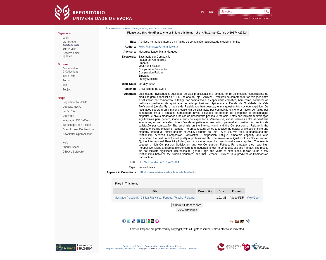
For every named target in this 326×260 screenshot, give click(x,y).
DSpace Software (72, 151)
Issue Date (68, 76)
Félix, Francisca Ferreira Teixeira (158, 47)
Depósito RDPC (72, 106)
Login (65, 37)
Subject (66, 89)
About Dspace (70, 147)
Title (64, 85)
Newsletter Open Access (77, 134)
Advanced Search (261, 18)
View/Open (253, 198)
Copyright (68, 115)
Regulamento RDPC (74, 102)
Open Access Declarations (78, 129)
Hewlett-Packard (178, 249)
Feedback (193, 249)
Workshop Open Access (76, 124)
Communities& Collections (70, 70)
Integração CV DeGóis (76, 120)
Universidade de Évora (170, 246)
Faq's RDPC (69, 111)
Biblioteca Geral (117, 28)
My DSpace (69, 42)
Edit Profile (69, 48)
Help (65, 142)
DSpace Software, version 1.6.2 (121, 249)
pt (202, 11)
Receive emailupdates (70, 54)
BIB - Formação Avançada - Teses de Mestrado (149, 28)
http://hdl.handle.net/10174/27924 (159, 162)
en (211, 11)
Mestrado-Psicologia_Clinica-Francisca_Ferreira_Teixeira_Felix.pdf (154, 198)
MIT (163, 249)
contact (246, 18)
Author (66, 80)
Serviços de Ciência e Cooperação (140, 246)
